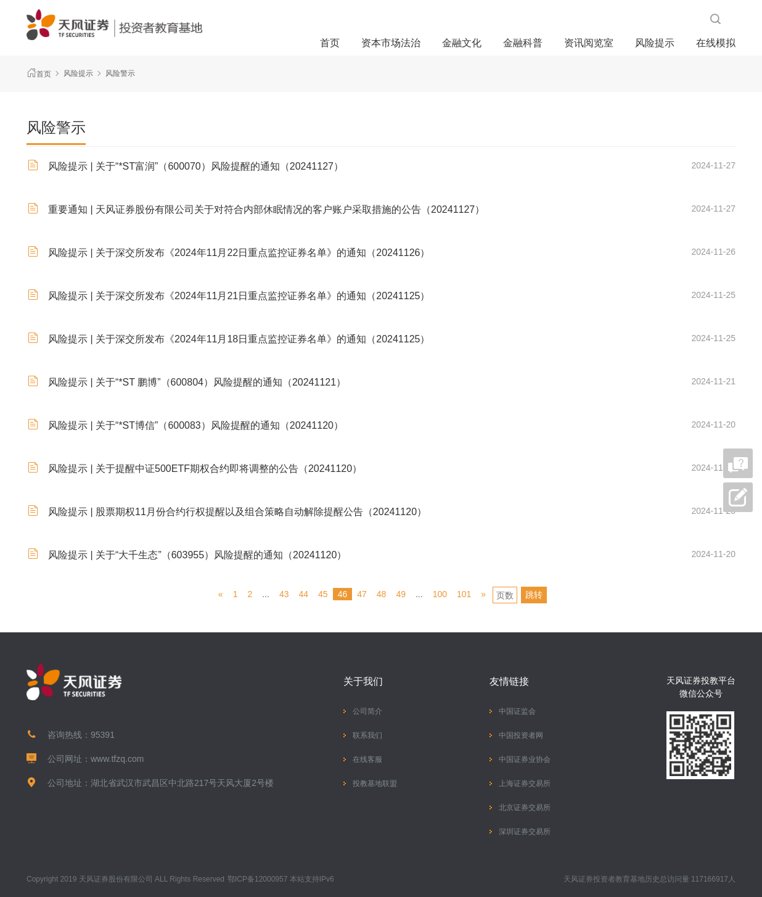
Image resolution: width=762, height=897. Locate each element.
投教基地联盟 (375, 783)
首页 (330, 43)
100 (440, 594)
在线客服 (367, 759)
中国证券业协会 (525, 759)
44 (303, 594)
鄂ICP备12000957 (257, 879)
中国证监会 (517, 711)
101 (464, 594)
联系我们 (367, 735)
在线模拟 (715, 43)
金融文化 (461, 43)
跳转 (534, 595)
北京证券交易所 (525, 807)
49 (401, 594)
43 (284, 594)
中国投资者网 (521, 735)
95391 (103, 735)
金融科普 (523, 43)
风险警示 (120, 73)
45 (323, 594)
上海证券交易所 (525, 783)
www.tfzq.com (117, 759)
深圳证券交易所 (525, 831)
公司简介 (367, 711)
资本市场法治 (390, 43)
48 (382, 594)
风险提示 (654, 43)
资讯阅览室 (588, 43)
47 (362, 594)
